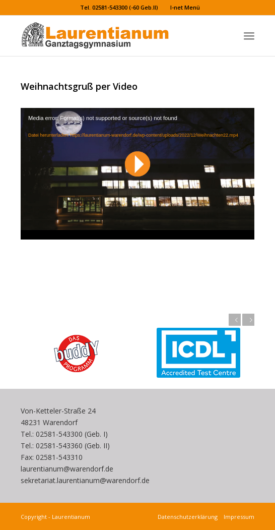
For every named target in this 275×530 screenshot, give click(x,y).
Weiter (248, 320)
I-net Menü (185, 7)
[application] (137, 174)
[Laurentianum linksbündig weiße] (114, 36)
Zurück (235, 320)
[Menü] (249, 36)
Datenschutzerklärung (189, 516)
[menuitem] (119, 7)
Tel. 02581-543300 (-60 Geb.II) (119, 7)
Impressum (237, 516)
